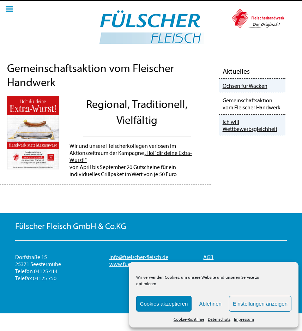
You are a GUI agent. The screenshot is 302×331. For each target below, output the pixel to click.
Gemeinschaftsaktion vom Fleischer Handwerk (251, 104)
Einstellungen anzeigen (260, 304)
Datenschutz (219, 319)
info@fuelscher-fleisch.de (138, 256)
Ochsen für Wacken (245, 85)
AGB (208, 256)
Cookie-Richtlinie (189, 319)
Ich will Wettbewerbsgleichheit (250, 125)
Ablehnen (210, 304)
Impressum (244, 319)
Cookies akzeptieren (164, 304)
